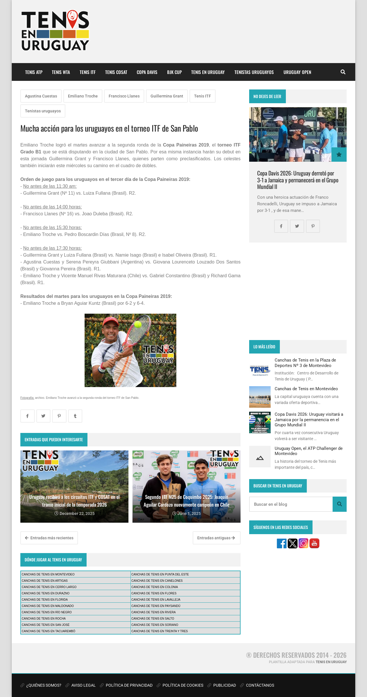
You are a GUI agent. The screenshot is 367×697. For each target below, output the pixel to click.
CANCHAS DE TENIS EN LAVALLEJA (155, 599)
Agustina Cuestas (41, 96)
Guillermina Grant (167, 96)
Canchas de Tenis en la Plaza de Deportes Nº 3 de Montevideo (305, 363)
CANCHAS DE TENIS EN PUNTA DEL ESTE (160, 574)
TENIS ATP (33, 72)
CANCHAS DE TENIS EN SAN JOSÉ (46, 624)
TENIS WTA (61, 72)
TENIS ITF (87, 72)
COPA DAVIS (147, 72)
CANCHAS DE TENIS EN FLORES (153, 593)
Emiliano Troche (83, 96)
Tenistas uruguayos (43, 111)
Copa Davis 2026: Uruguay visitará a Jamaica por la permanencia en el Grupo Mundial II (309, 419)
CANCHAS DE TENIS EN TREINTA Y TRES (159, 631)
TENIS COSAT (116, 72)
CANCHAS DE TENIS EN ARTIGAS (45, 580)
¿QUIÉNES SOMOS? (40, 685)
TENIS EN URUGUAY (208, 72)
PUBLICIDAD (221, 685)
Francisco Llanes (124, 96)
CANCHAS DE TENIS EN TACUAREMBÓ (48, 631)
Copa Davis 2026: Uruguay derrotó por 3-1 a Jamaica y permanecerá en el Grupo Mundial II (297, 180)
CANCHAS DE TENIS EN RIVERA (153, 612)
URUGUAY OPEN (297, 72)
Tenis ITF (202, 96)
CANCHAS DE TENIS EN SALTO (152, 618)
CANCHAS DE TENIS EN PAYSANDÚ (155, 606)
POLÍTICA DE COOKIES (180, 685)
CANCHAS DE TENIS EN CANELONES (157, 580)
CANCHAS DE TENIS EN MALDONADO (48, 606)
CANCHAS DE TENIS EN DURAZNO (46, 593)
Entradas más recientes (49, 538)
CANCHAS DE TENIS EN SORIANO (154, 624)
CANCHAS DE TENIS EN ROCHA (44, 618)
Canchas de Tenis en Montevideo (306, 388)
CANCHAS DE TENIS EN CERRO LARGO (49, 587)
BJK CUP (174, 72)
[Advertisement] (298, 291)
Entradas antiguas (216, 538)
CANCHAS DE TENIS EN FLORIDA (45, 599)
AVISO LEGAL (80, 685)
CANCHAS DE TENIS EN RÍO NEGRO (47, 612)
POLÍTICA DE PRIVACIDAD (126, 685)
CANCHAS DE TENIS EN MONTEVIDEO (48, 574)
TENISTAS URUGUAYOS (254, 72)
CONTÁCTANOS (257, 685)
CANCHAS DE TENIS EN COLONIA (154, 587)
